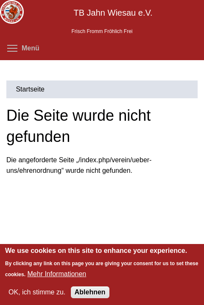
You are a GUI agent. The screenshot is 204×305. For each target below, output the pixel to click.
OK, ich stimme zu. (36, 292)
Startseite (30, 89)
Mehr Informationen (57, 273)
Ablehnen (90, 292)
